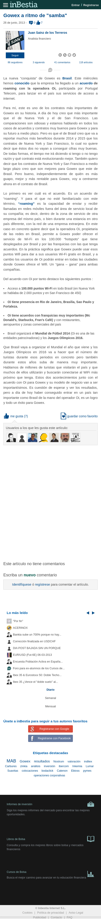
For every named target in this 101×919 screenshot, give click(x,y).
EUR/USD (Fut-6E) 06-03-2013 (32, 654)
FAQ (69, 917)
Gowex (25, 761)
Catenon (62, 770)
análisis (35, 766)
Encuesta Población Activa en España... (38, 661)
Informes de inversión (50, 804)
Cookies (27, 912)
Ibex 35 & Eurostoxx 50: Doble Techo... (37, 675)
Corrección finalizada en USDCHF (34, 641)
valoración (74, 761)
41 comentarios (62, 62)
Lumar (90, 766)
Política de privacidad (50, 912)
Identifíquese (21, 584)
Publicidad (39, 917)
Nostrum (58, 761)
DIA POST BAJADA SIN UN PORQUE (37, 648)
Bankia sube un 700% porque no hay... (37, 634)
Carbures (11, 766)
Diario (50, 689)
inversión (49, 766)
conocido (22, 83)
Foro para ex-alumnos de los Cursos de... (39, 668)
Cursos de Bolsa (50, 873)
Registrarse (91, 5)
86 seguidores (15, 62)
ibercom (64, 766)
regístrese (42, 584)
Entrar (76, 5)
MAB (11, 760)
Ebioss (75, 770)
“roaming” (26, 203)
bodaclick (47, 770)
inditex (88, 761)
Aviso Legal (76, 912)
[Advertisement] (50, 500)
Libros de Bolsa (50, 838)
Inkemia (77, 766)
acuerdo (86, 83)
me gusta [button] (13, 416)
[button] (15, 55)
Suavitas (12, 770)
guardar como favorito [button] (79, 416)
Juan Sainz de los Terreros (47, 32)
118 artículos (86, 62)
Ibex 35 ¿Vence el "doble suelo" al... (35, 681)
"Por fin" (18, 621)
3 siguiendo (39, 62)
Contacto (56, 917)
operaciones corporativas (49, 775)
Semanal (50, 698)
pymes (87, 770)
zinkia (23, 766)
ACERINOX (20, 627)
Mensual (50, 706)
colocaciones (30, 770)
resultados (42, 761)
